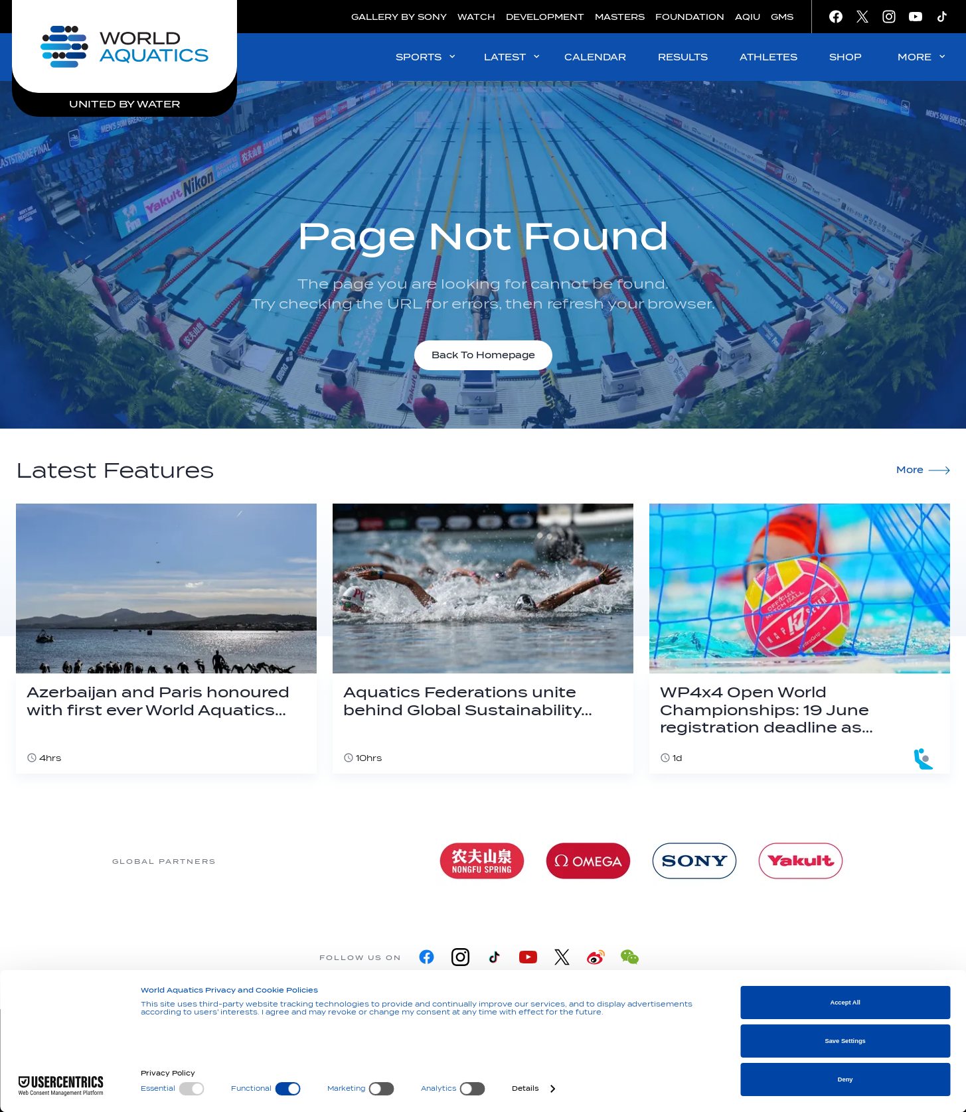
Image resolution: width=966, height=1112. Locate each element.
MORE (922, 56)
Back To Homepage (483, 355)
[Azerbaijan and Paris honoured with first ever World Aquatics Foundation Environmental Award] (166, 639)
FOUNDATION (689, 17)
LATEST (513, 56)
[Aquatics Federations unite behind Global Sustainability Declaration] (483, 639)
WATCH (476, 17)
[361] (269, 861)
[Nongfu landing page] (482, 861)
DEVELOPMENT (545, 17)
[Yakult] (800, 861)
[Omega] (588, 861)
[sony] (694, 861)
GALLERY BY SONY (399, 17)
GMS (782, 17)
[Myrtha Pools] (375, 861)
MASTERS (620, 17)
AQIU (747, 17)
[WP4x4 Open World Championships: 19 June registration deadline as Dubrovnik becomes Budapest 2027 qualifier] (799, 639)
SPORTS (426, 56)
